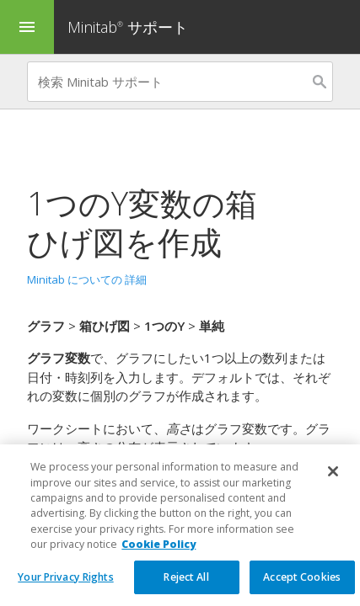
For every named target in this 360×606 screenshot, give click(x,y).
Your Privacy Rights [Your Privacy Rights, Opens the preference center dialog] (65, 588)
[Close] (333, 482)
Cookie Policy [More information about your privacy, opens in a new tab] (158, 555)
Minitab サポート (127, 27)
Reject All (186, 588)
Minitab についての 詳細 (87, 279)
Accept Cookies (302, 588)
